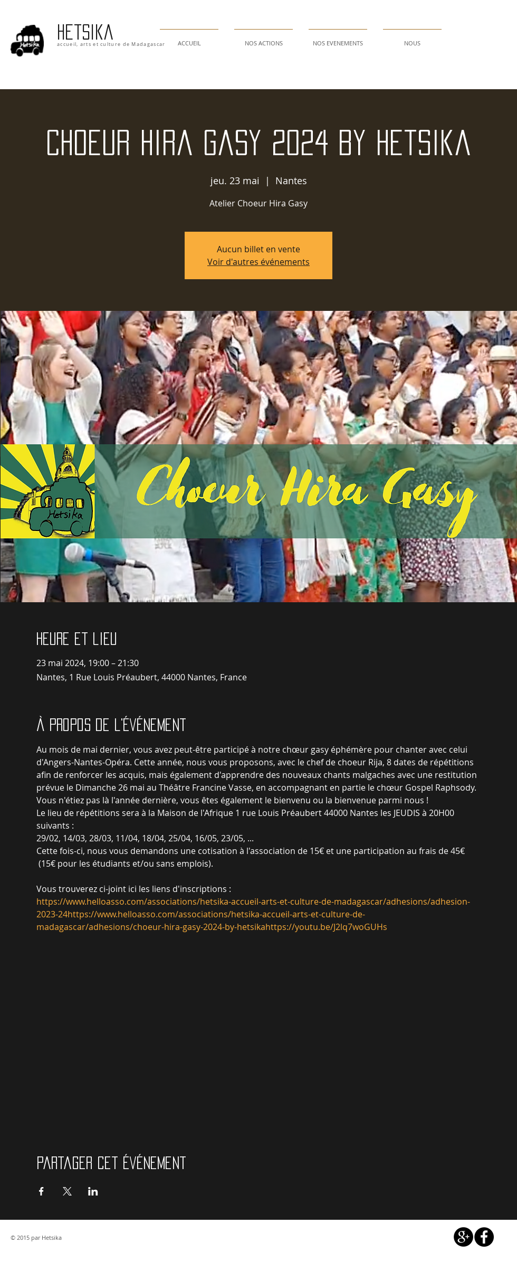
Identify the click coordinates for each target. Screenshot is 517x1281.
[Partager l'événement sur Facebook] (41, 1191)
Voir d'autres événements (258, 262)
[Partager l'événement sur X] (67, 1191)
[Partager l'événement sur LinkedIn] (93, 1191)
